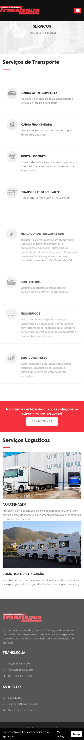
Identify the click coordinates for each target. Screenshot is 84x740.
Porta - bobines (33, 156)
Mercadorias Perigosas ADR (41, 233)
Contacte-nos (42, 421)
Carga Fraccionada (36, 124)
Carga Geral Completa (39, 93)
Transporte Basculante (40, 192)
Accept (77, 734)
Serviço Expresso (33, 357)
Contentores (30, 282)
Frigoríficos (29, 313)
